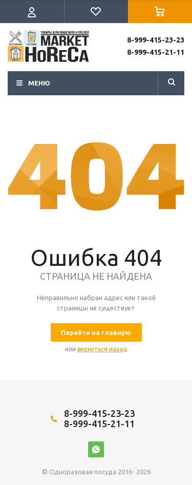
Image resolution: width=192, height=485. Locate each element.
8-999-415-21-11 (155, 52)
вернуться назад (102, 349)
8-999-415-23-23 (155, 40)
